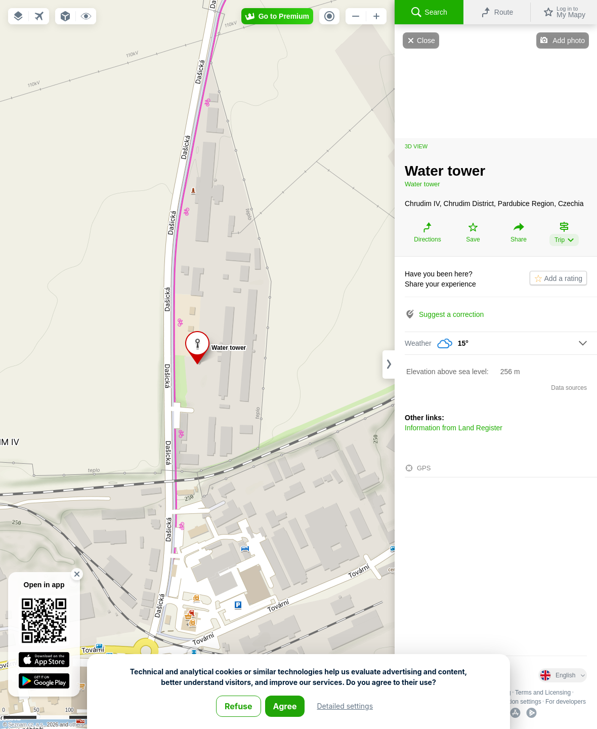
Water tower (422, 184)
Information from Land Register (453, 428)
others (76, 724)
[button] (18, 16)
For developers (565, 701)
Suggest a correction (451, 314)
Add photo (568, 40)
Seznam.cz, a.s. (26, 724)
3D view (416, 146)
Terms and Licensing (543, 692)
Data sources (569, 387)
